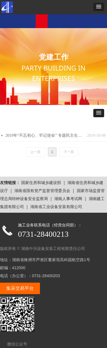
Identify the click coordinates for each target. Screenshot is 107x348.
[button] (98, 7)
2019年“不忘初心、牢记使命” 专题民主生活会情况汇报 (44, 135)
